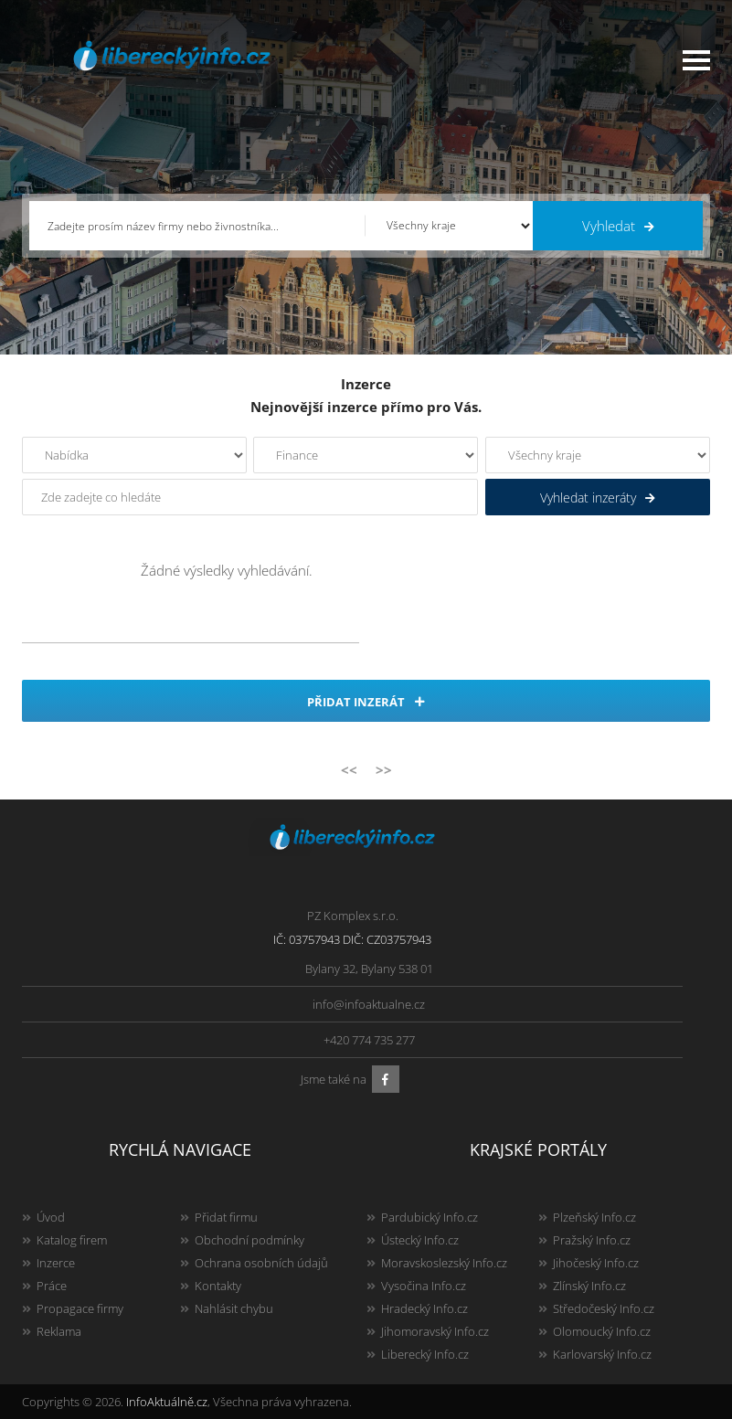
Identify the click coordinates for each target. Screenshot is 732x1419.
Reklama (59, 1331)
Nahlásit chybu (234, 1308)
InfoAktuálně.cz (166, 1401)
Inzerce (56, 1263)
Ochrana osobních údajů (261, 1263)
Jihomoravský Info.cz (435, 1331)
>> (384, 769)
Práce (52, 1285)
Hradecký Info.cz (424, 1308)
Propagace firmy (80, 1308)
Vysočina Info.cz (423, 1285)
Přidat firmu (226, 1217)
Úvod (51, 1217)
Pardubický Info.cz (429, 1217)
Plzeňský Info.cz (594, 1217)
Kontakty (218, 1285)
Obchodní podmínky (249, 1240)
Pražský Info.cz (592, 1240)
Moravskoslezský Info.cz (444, 1263)
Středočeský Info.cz (603, 1308)
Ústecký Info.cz (420, 1240)
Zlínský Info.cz (589, 1285)
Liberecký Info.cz (425, 1354)
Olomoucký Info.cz (602, 1331)
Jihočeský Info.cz (596, 1263)
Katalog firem (72, 1240)
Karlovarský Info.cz (602, 1354)
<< (349, 769)
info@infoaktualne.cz (369, 1004)
